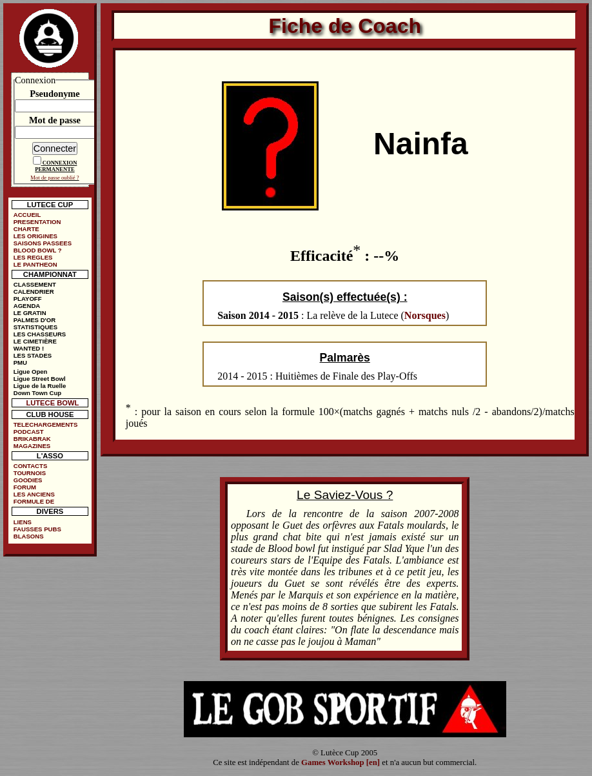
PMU (20, 362)
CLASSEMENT (35, 284)
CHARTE (26, 228)
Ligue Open (31, 371)
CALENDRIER (34, 291)
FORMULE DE (34, 501)
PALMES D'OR (35, 319)
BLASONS (29, 536)
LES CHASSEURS (40, 334)
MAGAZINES (32, 445)
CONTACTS (31, 465)
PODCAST (29, 431)
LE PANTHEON (35, 264)
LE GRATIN (30, 312)
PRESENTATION (37, 221)
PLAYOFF (28, 298)
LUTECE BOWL (52, 403)
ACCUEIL (27, 214)
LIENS (23, 522)
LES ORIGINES (35, 236)
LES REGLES (33, 257)
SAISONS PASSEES (43, 243)
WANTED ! (29, 348)
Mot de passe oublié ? (54, 177)
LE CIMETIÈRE (35, 341)
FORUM (25, 487)
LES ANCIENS (34, 494)
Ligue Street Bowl (40, 378)
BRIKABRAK (32, 438)
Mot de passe (55, 120)
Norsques (425, 315)
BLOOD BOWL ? (38, 250)
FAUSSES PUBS (37, 529)
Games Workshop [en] (340, 762)
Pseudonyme (55, 93)
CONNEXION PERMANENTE (56, 165)
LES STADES (33, 355)
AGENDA (27, 305)
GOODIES (28, 480)
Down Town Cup (37, 392)
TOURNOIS (30, 472)
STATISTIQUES (35, 327)
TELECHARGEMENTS (46, 424)
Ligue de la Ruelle (40, 385)
